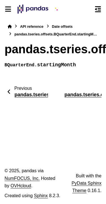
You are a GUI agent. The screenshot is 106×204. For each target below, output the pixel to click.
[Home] (10, 26)
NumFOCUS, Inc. (22, 178)
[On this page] (97, 9)
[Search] (87, 9)
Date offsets (62, 26)
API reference (32, 26)
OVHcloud (20, 185)
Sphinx (41, 195)
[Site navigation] (8, 9)
